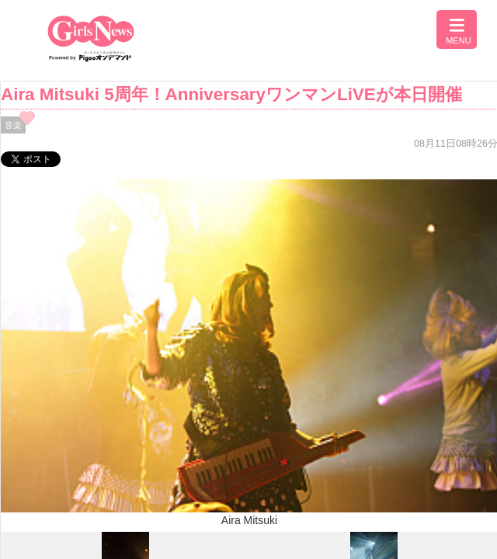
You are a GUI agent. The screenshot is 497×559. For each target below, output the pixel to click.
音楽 (13, 125)
